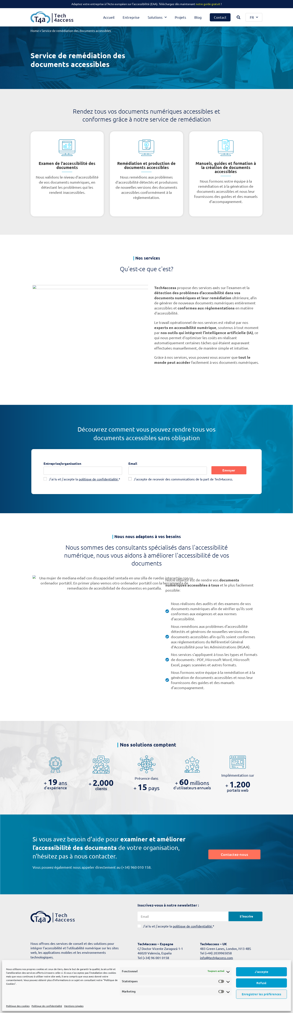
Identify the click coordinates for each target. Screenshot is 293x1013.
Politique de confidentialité (47, 1006)
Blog (198, 17)
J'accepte (261, 972)
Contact (220, 17)
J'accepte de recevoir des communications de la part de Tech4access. (183, 479)
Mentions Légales (73, 1006)
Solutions (157, 17)
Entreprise (131, 17)
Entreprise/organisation (62, 463)
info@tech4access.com (216, 958)
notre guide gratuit (208, 4)
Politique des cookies (18, 1006)
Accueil (109, 17)
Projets (180, 17)
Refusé (261, 983)
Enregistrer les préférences (261, 994)
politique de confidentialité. (99, 479)
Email (132, 463)
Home (35, 31)
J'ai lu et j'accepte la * (84, 479)
